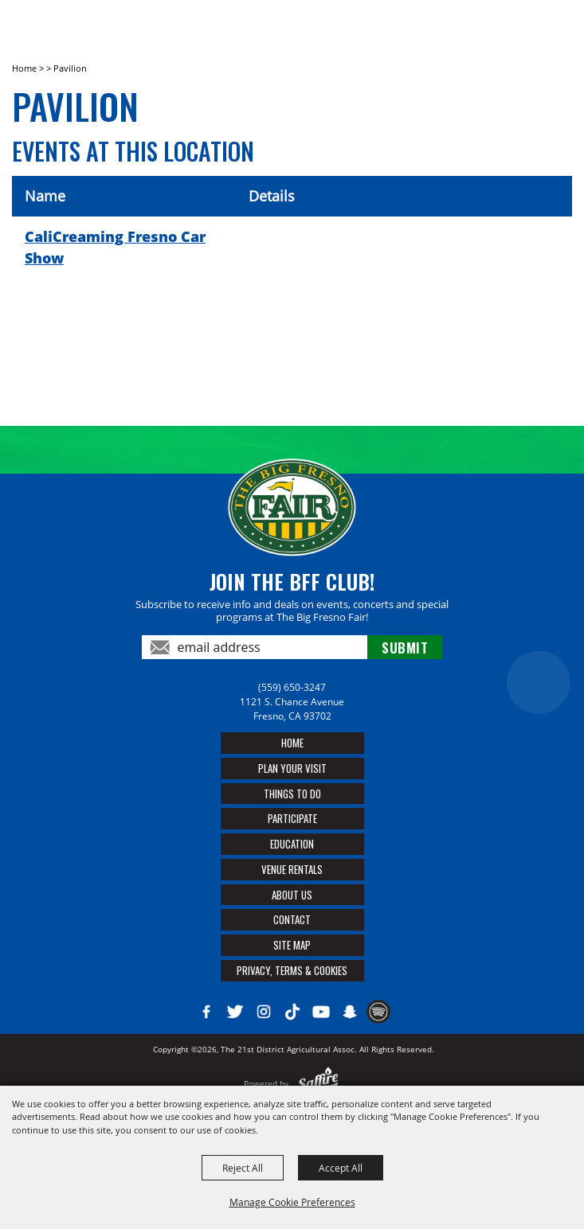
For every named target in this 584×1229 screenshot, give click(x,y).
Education (292, 844)
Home (24, 68)
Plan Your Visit (292, 768)
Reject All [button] (242, 1167)
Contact (292, 919)
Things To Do (292, 794)
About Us (292, 895)
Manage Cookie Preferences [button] (292, 1202)
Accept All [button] (341, 1167)
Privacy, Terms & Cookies (292, 970)
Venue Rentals (292, 869)
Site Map (292, 945)
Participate (292, 818)
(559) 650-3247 (292, 687)
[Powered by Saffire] (318, 1083)
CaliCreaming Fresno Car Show (115, 247)
